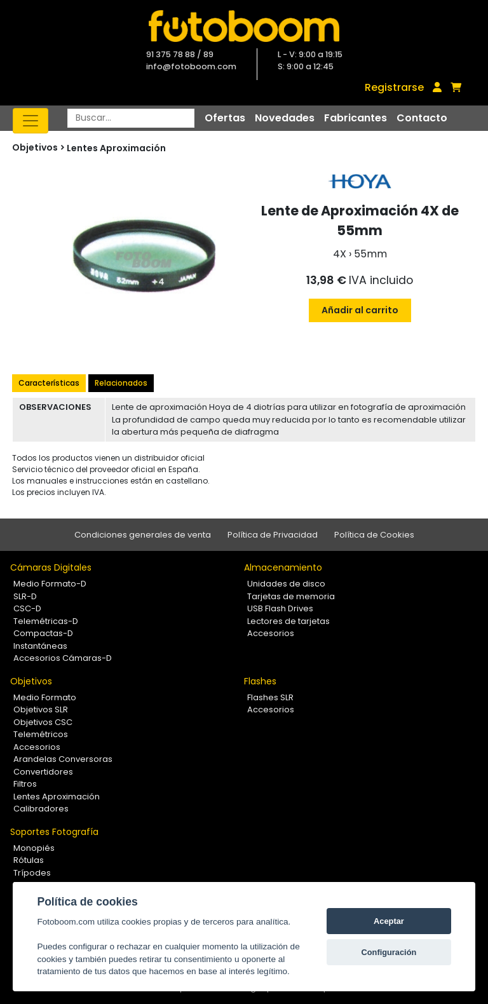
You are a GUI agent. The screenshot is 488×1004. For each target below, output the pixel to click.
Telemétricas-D (45, 621)
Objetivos (31, 681)
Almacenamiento (283, 567)
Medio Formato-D (49, 584)
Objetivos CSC (42, 722)
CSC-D (27, 608)
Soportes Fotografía (54, 831)
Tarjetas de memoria (291, 596)
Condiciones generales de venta (142, 535)
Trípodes (32, 873)
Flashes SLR (270, 697)
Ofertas (225, 118)
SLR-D (25, 596)
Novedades (285, 118)
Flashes (260, 681)
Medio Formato (44, 697)
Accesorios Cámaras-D (62, 658)
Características (48, 382)
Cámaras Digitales (51, 567)
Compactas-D (43, 633)
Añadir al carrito (360, 310)
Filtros (25, 784)
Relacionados (121, 382)
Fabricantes (355, 118)
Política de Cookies (374, 535)
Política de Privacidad (272, 535)
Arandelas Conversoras (62, 759)
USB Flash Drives (280, 608)
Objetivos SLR (40, 709)
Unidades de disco (286, 584)
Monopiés (34, 848)
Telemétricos (40, 734)
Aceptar (389, 921)
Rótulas (28, 860)
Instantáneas (40, 646)
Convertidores (43, 772)
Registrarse (394, 87)
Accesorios (270, 633)
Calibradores (41, 809)
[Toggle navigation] (30, 120)
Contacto (421, 118)
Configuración (389, 952)
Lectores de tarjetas (288, 621)
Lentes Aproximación (116, 148)
